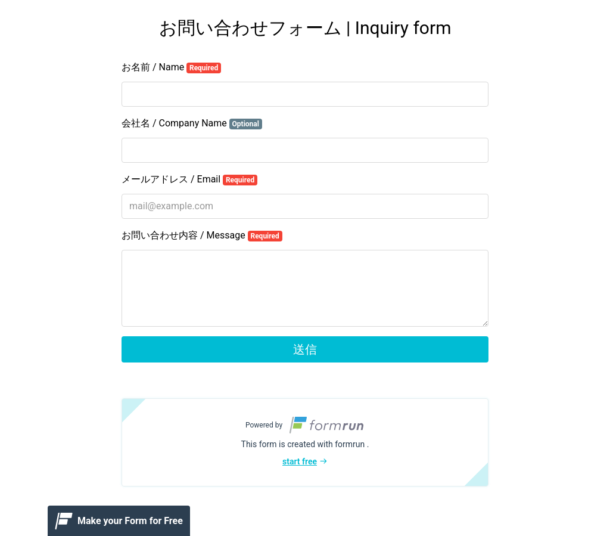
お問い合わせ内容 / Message (202, 235)
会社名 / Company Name (192, 123)
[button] (305, 442)
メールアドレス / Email (189, 179)
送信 (305, 349)
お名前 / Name (171, 67)
